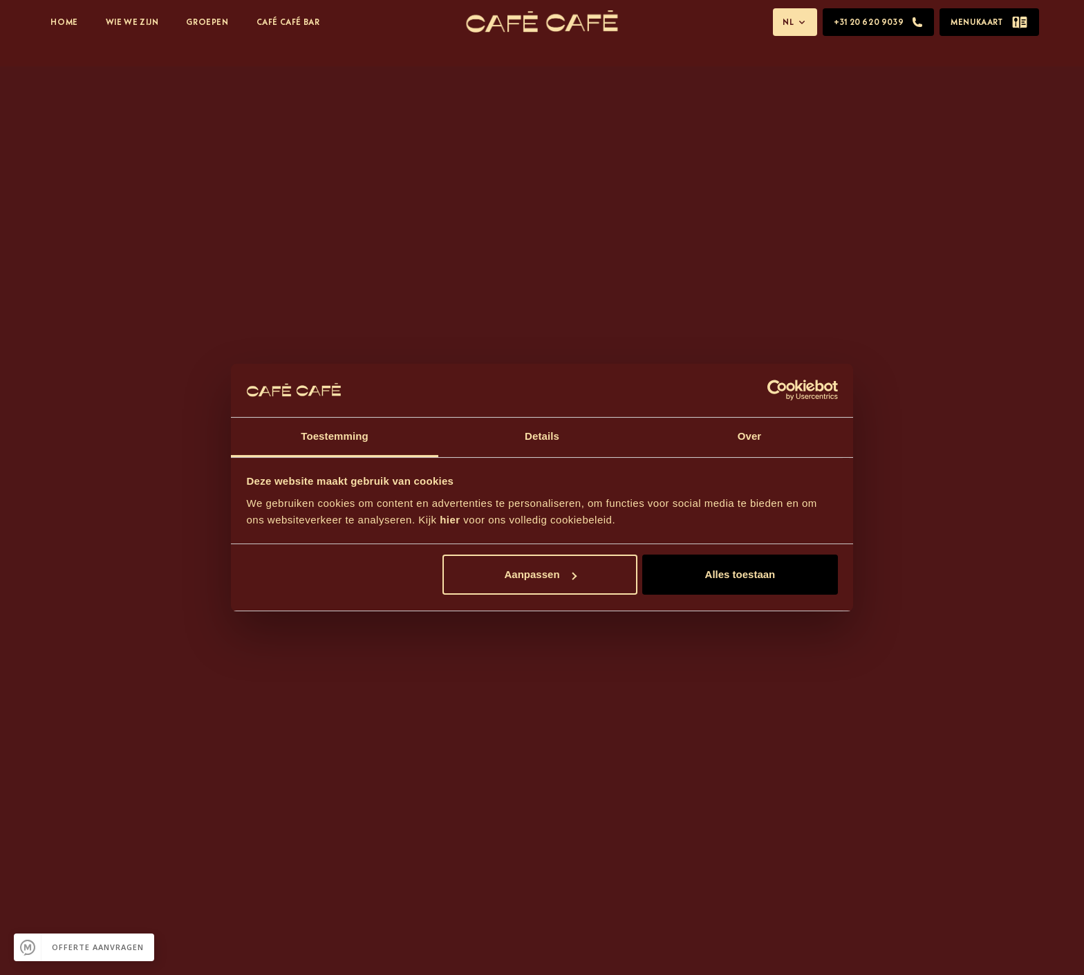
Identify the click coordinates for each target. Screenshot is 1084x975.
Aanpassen (541, 574)
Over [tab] (750, 436)
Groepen (207, 22)
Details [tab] (542, 436)
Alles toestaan (740, 574)
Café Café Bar (288, 22)
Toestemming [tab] (334, 436)
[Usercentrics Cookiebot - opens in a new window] (777, 390)
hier (450, 520)
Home (63, 22)
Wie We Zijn (132, 22)
